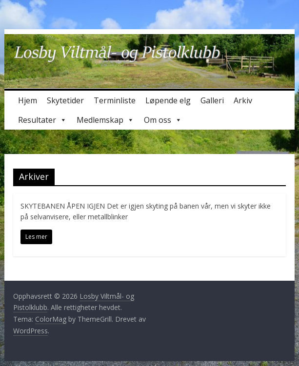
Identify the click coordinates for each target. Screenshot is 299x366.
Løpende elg (168, 100)
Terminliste (115, 100)
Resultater (42, 120)
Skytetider (65, 100)
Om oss (163, 120)
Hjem (27, 100)
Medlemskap (105, 120)
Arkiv (243, 100)
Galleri (212, 100)
